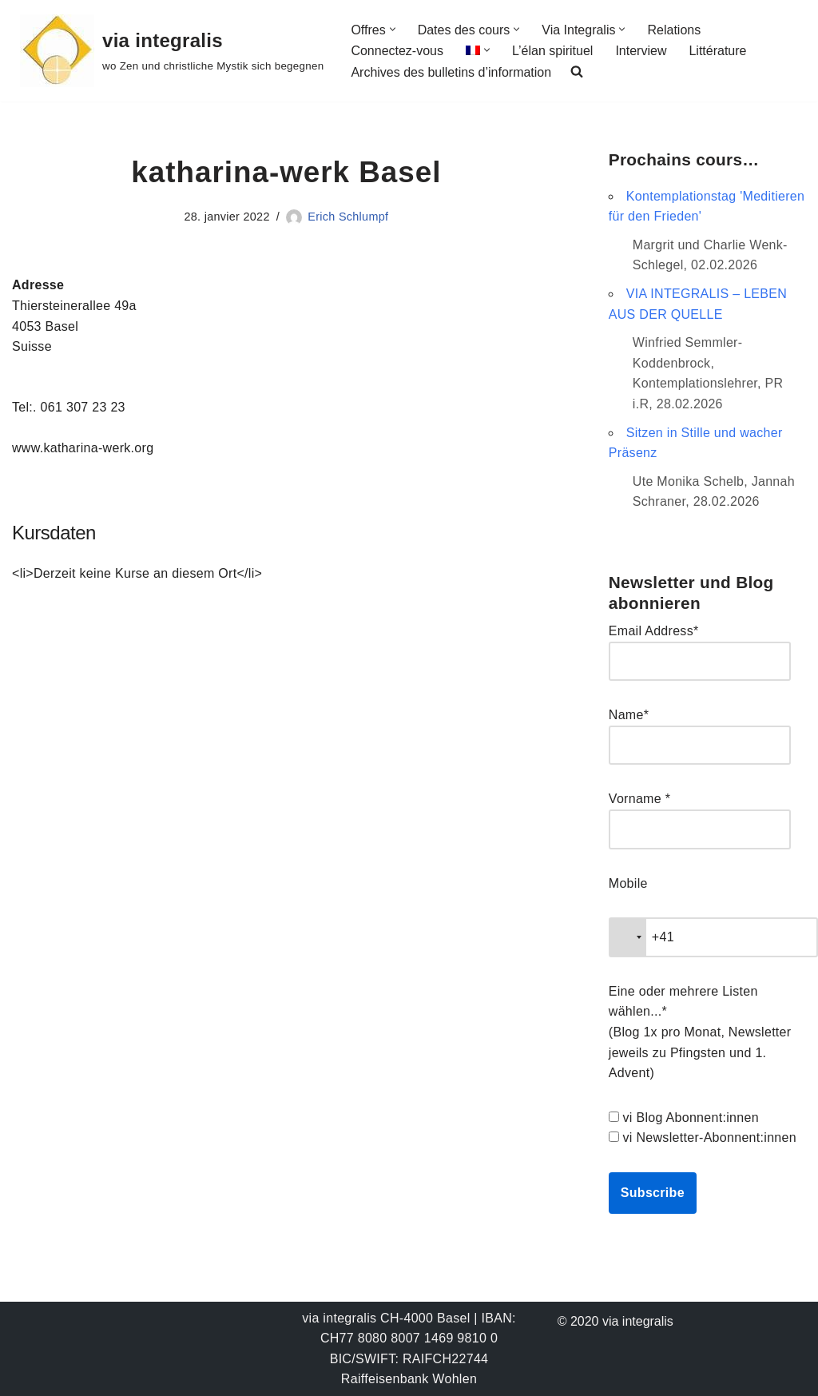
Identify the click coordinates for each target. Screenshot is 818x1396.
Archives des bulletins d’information (451, 72)
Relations (674, 30)
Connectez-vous (397, 51)
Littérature (717, 51)
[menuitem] (473, 50)
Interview (640, 51)
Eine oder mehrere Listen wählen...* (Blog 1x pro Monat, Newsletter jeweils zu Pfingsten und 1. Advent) (700, 1032)
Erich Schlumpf (348, 216)
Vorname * (639, 798)
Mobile (628, 883)
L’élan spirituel (552, 51)
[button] (392, 29)
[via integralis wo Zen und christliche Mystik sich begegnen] (172, 50)
